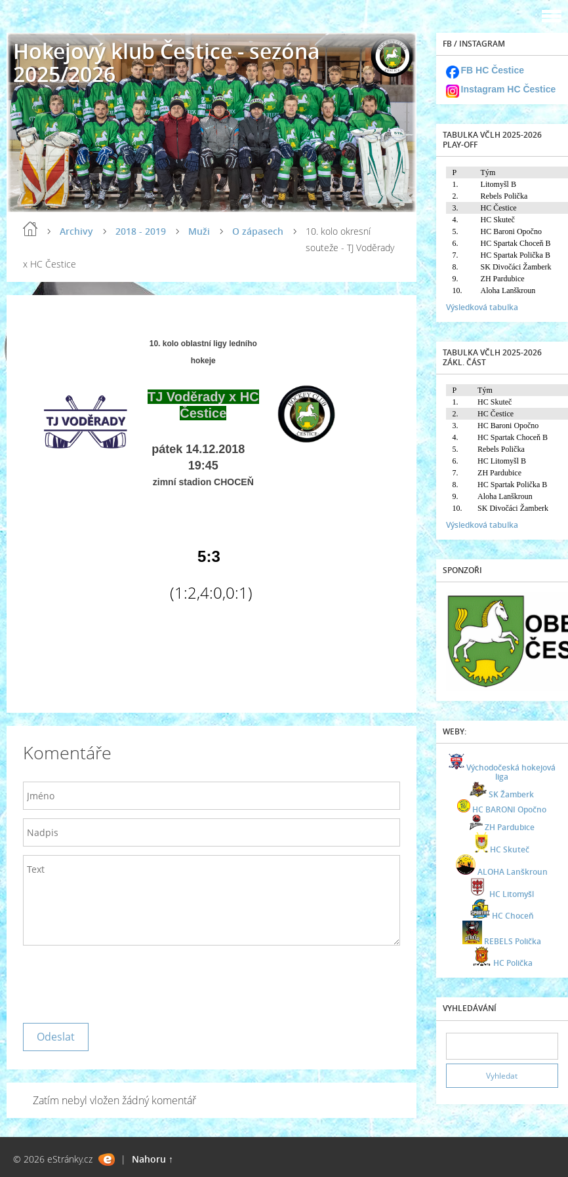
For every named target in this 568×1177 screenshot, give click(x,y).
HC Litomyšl (511, 894)
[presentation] (122, 981)
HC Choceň (513, 915)
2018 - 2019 (140, 231)
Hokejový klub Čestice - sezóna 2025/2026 (166, 62)
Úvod (30, 229)
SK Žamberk (511, 794)
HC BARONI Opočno (509, 809)
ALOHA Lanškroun (512, 871)
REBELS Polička (512, 941)
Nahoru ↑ (152, 1159)
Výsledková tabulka (482, 307)
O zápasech (257, 231)
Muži (199, 231)
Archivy (76, 231)
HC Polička (513, 962)
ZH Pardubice (510, 827)
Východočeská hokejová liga (511, 772)
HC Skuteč (509, 849)
